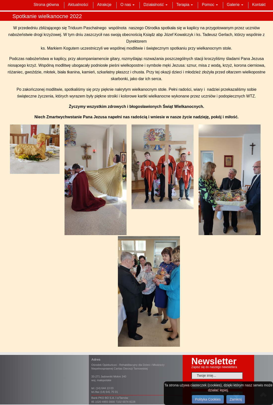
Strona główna (46, 4)
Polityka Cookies (208, 399)
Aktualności (78, 4)
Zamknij (236, 399)
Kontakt (259, 4)
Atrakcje (104, 4)
